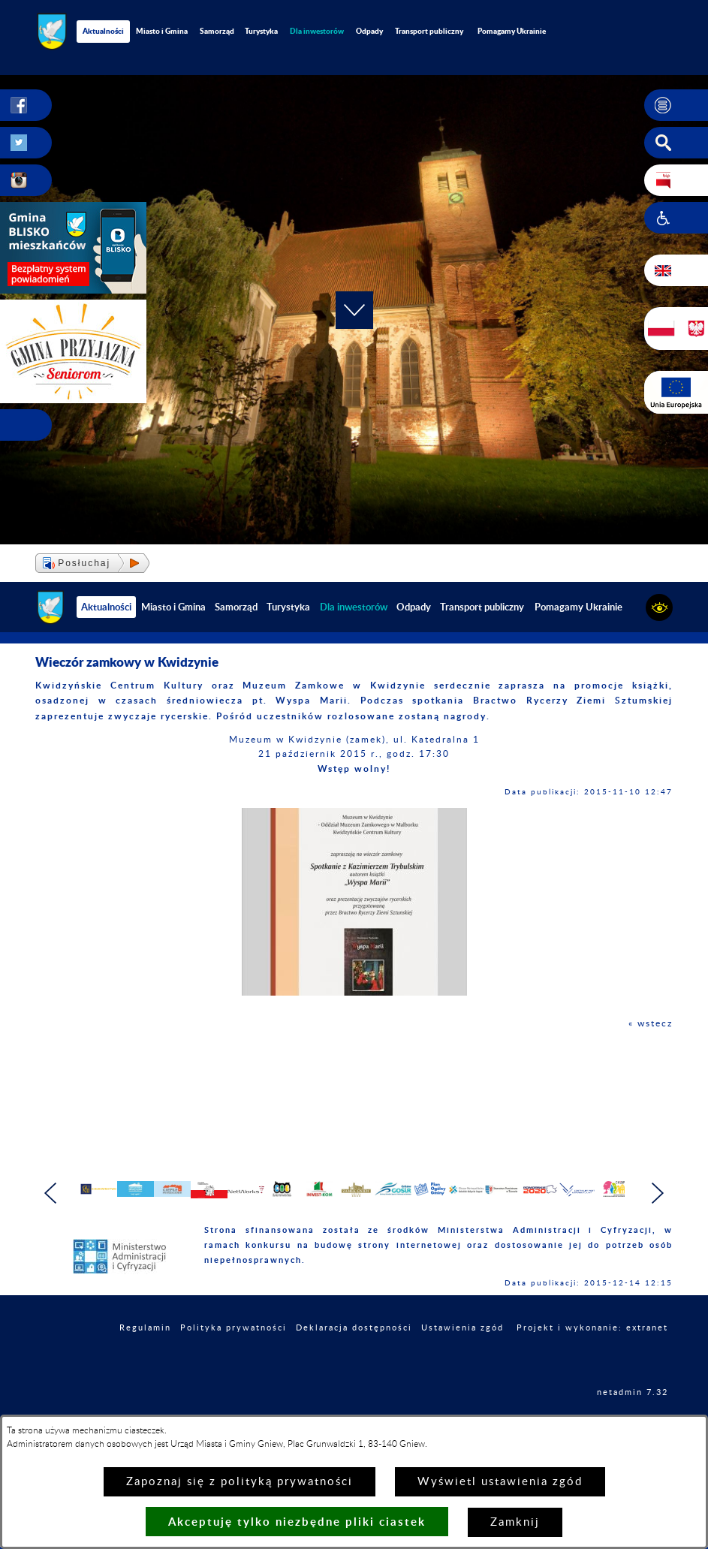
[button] (676, 105)
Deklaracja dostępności (354, 1368)
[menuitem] (317, 31)
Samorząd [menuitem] (217, 31)
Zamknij (515, 1522)
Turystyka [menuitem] (261, 31)
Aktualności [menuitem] (103, 31)
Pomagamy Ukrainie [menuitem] (512, 31)
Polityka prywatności (233, 1368)
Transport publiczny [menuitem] (429, 31)
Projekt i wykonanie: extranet (592, 1368)
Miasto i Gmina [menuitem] (162, 31)
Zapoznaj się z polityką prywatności (239, 1481)
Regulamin (145, 1368)
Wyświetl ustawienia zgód (500, 1481)
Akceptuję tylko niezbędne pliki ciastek (297, 1521)
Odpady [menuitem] (369, 31)
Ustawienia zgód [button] (462, 1368)
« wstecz (650, 1023)
